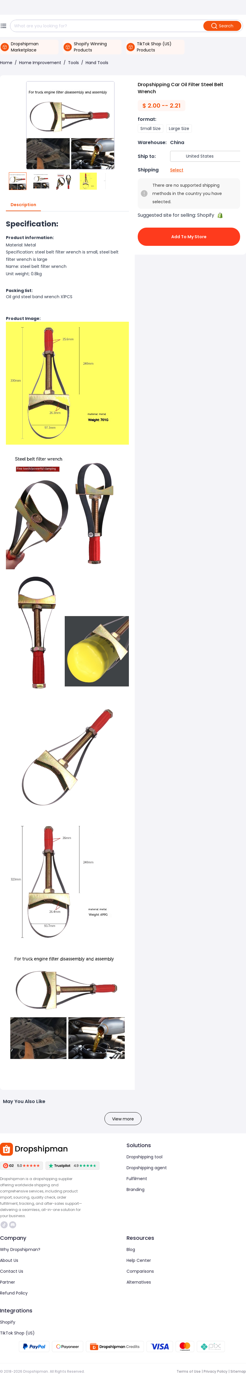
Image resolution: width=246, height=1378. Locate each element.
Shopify (7, 1322)
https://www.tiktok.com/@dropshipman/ (4, 1224)
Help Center (139, 1260)
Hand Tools (97, 63)
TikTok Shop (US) (17, 1333)
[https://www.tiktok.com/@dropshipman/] (4, 1224)
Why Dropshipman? (20, 1249)
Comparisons (140, 1271)
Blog (131, 1249)
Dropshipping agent (147, 1168)
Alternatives (139, 1282)
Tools (73, 63)
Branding (135, 1189)
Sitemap (238, 1371)
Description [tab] (23, 205)
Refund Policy (14, 1293)
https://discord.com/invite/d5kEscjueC (12, 1224)
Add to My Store (189, 237)
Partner (7, 1282)
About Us (9, 1260)
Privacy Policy (215, 1371)
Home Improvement (40, 63)
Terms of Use (189, 1371)
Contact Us (11, 1271)
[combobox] (205, 156)
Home (6, 63)
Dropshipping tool (144, 1157)
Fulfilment (137, 1179)
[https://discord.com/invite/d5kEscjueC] (12, 1224)
